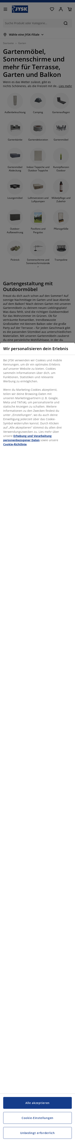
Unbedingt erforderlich (37, 1133)
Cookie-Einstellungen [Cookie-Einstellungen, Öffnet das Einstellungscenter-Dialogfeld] (37, 1118)
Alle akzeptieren (37, 1103)
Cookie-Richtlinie (15, 444)
